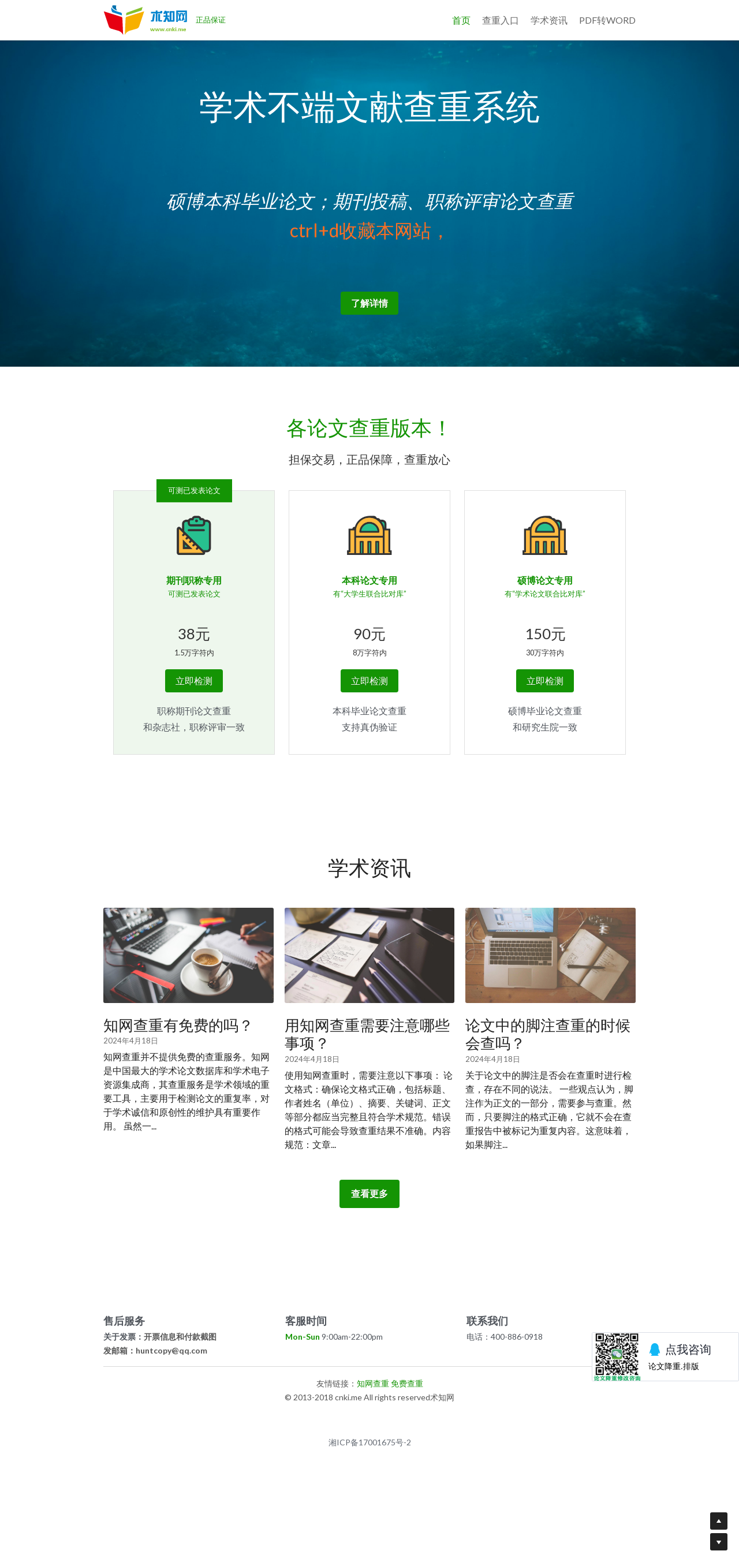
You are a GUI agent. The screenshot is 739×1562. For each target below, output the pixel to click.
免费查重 (407, 1424)
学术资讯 (549, 19)
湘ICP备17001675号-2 (370, 1483)
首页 (461, 19)
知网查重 (373, 1424)
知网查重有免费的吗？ (178, 1065)
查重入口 (500, 19)
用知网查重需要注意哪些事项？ (367, 1074)
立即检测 (194, 720)
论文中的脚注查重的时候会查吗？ (547, 1074)
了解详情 (369, 343)
